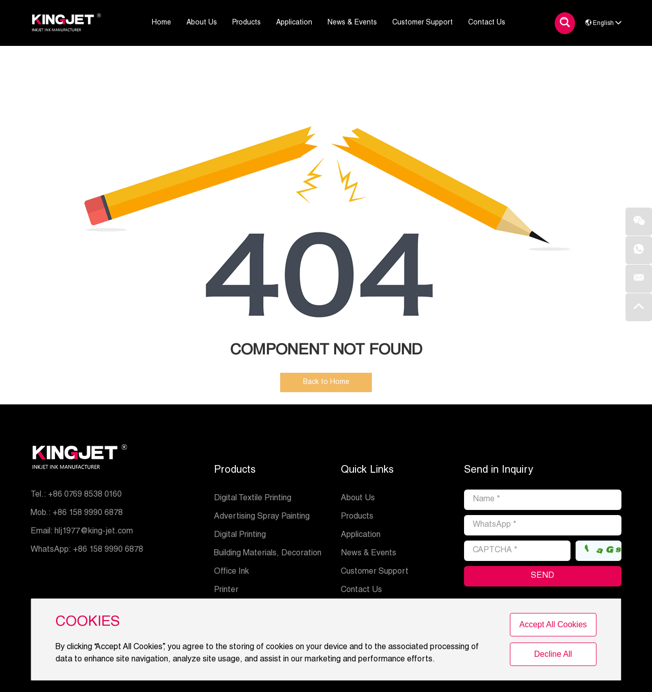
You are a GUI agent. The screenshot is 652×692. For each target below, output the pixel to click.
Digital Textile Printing (252, 499)
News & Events (368, 554)
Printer (226, 590)
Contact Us (361, 590)
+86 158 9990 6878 (108, 550)
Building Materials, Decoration (267, 554)
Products (235, 471)
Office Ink (231, 572)
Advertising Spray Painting (262, 517)
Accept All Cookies (553, 624)
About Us (358, 499)
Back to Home (326, 382)
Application (361, 535)
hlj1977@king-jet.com (94, 532)
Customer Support (375, 572)
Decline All (553, 654)
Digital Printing (240, 535)
